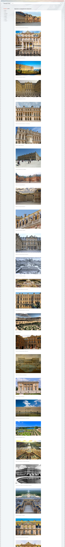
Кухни (5, 11)
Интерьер (5, 13)
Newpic (6, 3)
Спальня (5, 20)
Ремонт (5, 19)
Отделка (5, 17)
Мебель (5, 16)
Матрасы (5, 14)
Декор (5, 10)
